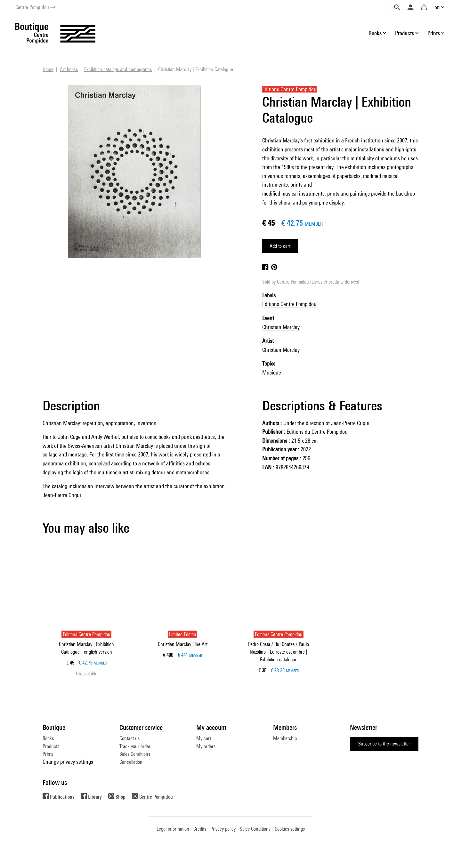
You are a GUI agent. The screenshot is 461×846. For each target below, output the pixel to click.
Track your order (134, 746)
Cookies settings (290, 829)
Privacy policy (223, 829)
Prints (48, 754)
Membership (285, 738)
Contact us (129, 738)
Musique (271, 372)
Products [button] (404, 33)
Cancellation (130, 762)
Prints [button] (433, 33)
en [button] (437, 7)
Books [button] (375, 33)
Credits (199, 829)
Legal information (173, 829)
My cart (203, 738)
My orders (205, 746)
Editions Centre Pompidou (289, 304)
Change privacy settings (68, 761)
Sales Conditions (134, 754)
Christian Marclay (281, 327)
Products (51, 746)
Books (48, 738)
